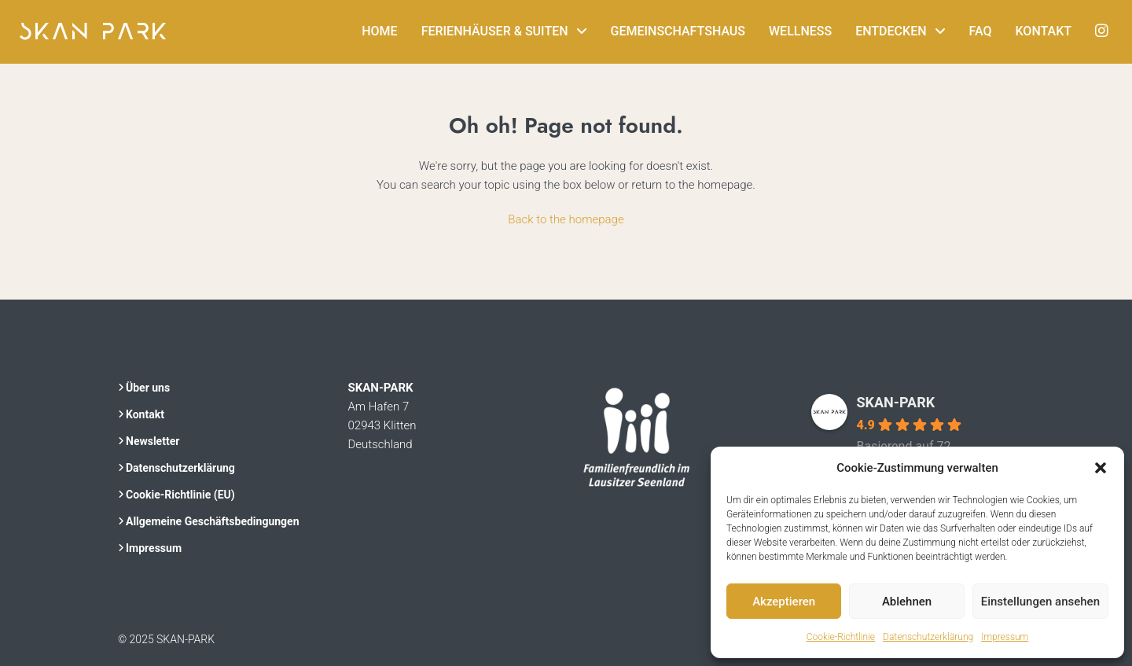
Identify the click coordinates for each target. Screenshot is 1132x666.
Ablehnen (907, 601)
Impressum (1004, 636)
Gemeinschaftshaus (678, 31)
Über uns (148, 387)
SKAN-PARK (896, 402)
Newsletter (152, 441)
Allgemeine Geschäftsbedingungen (212, 521)
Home (379, 31)
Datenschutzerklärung (928, 636)
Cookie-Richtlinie (841, 636)
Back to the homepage (565, 219)
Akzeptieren (783, 601)
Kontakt (1044, 31)
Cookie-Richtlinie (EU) (180, 494)
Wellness (800, 31)
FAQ (980, 31)
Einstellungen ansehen (1040, 601)
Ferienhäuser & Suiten (494, 31)
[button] (1100, 468)
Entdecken (890, 31)
